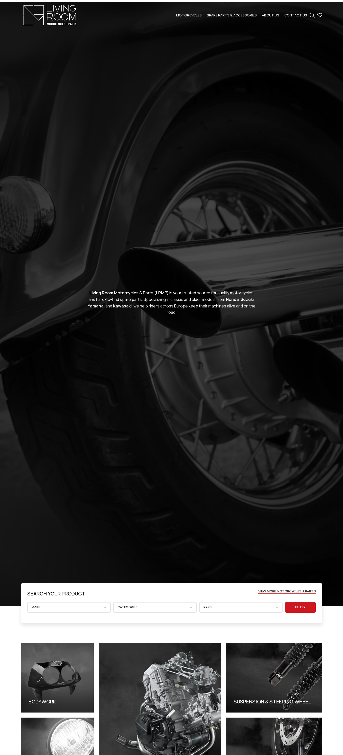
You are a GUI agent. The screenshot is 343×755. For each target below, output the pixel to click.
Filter (300, 607)
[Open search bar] (312, 15)
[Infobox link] (56, 593)
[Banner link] (57, 678)
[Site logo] (49, 14)
